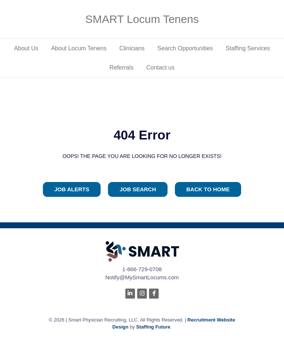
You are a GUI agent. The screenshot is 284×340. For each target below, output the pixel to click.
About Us (26, 48)
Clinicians (132, 48)
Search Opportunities (185, 48)
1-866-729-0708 (142, 269)
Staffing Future (153, 327)
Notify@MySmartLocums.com (142, 277)
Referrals (121, 67)
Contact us (160, 67)
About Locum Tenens (78, 48)
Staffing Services (248, 48)
